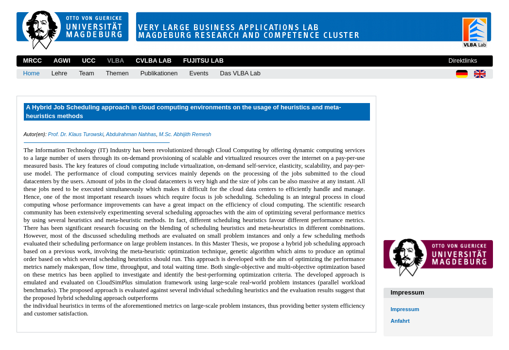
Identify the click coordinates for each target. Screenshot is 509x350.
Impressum (405, 309)
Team (86, 73)
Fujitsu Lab (203, 60)
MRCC (32, 60)
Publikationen (159, 73)
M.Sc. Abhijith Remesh (185, 134)
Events (198, 73)
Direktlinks (462, 60)
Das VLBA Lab (240, 73)
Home (31, 73)
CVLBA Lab (153, 60)
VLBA (115, 60)
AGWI (61, 60)
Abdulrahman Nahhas (131, 134)
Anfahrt (400, 321)
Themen (117, 73)
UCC (89, 60)
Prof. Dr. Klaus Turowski (76, 134)
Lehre (60, 73)
